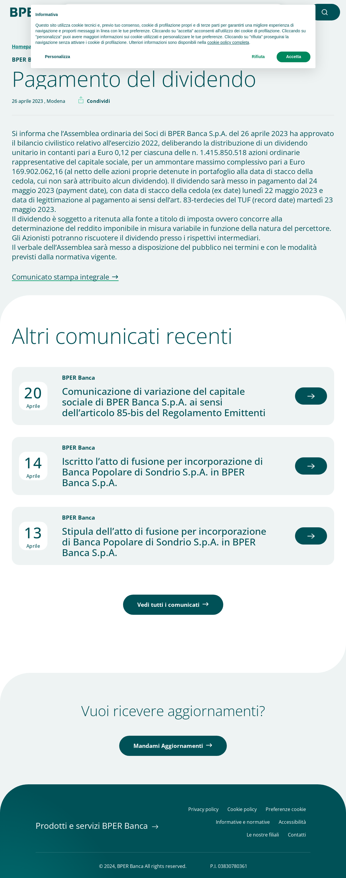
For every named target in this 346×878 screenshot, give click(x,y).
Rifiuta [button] (258, 56)
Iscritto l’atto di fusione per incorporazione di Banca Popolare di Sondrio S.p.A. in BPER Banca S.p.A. (162, 472)
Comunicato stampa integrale (60, 277)
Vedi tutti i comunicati (168, 605)
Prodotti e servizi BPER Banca (93, 825)
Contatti (297, 835)
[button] (324, 12)
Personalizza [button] (57, 56)
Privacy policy (203, 809)
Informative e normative (243, 822)
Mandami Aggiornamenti (168, 746)
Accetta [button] (293, 56)
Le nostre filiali (263, 835)
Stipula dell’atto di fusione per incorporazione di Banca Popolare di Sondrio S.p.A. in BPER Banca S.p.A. (164, 542)
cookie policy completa (228, 42)
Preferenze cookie (286, 809)
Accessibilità (292, 822)
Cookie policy (242, 809)
